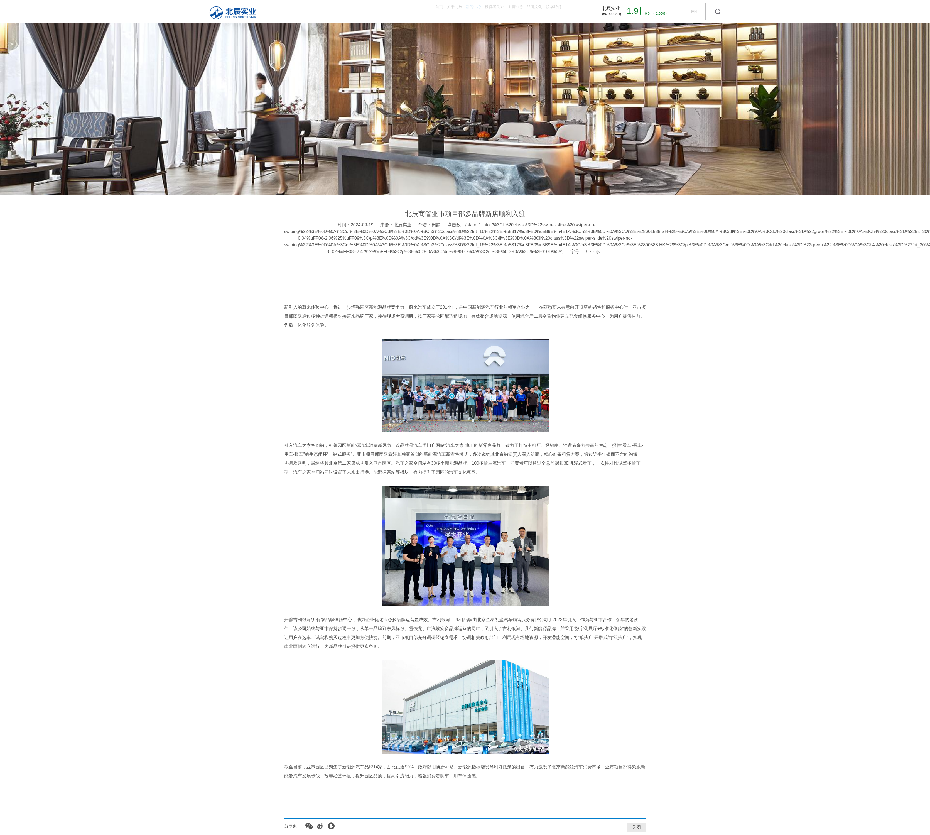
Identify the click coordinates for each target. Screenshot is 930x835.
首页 (345, 11)
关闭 (636, 827)
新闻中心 (407, 11)
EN (693, 11)
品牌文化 (512, 11)
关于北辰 (374, 11)
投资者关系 (443, 11)
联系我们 (545, 11)
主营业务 (479, 11)
